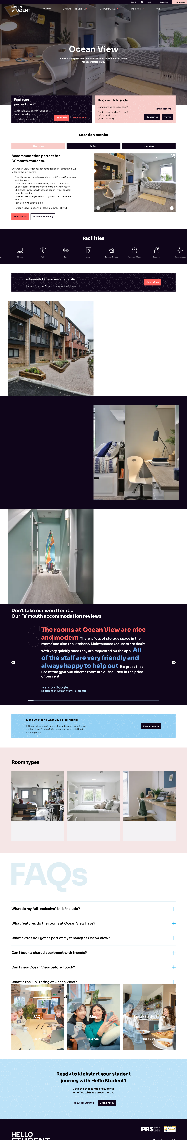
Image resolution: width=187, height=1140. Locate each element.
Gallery (93, 146)
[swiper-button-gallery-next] (172, 208)
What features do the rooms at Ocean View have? (93, 923)
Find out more (163, 109)
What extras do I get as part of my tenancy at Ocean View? (93, 938)
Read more (38, 1039)
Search (137, 2)
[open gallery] (173, 156)
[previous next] (174, 662)
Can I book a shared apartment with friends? (93, 953)
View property (151, 726)
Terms (167, 117)
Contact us (164, 2)
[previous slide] (13, 662)
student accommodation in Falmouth (49, 169)
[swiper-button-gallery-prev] (98, 208)
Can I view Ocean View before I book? (93, 967)
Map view (148, 146)
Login (149, 2)
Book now (61, 117)
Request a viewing (43, 216)
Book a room (107, 1103)
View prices (20, 216)
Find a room (179, 2)
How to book (80, 117)
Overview (38, 146)
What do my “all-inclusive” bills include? (93, 909)
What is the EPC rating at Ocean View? (93, 982)
